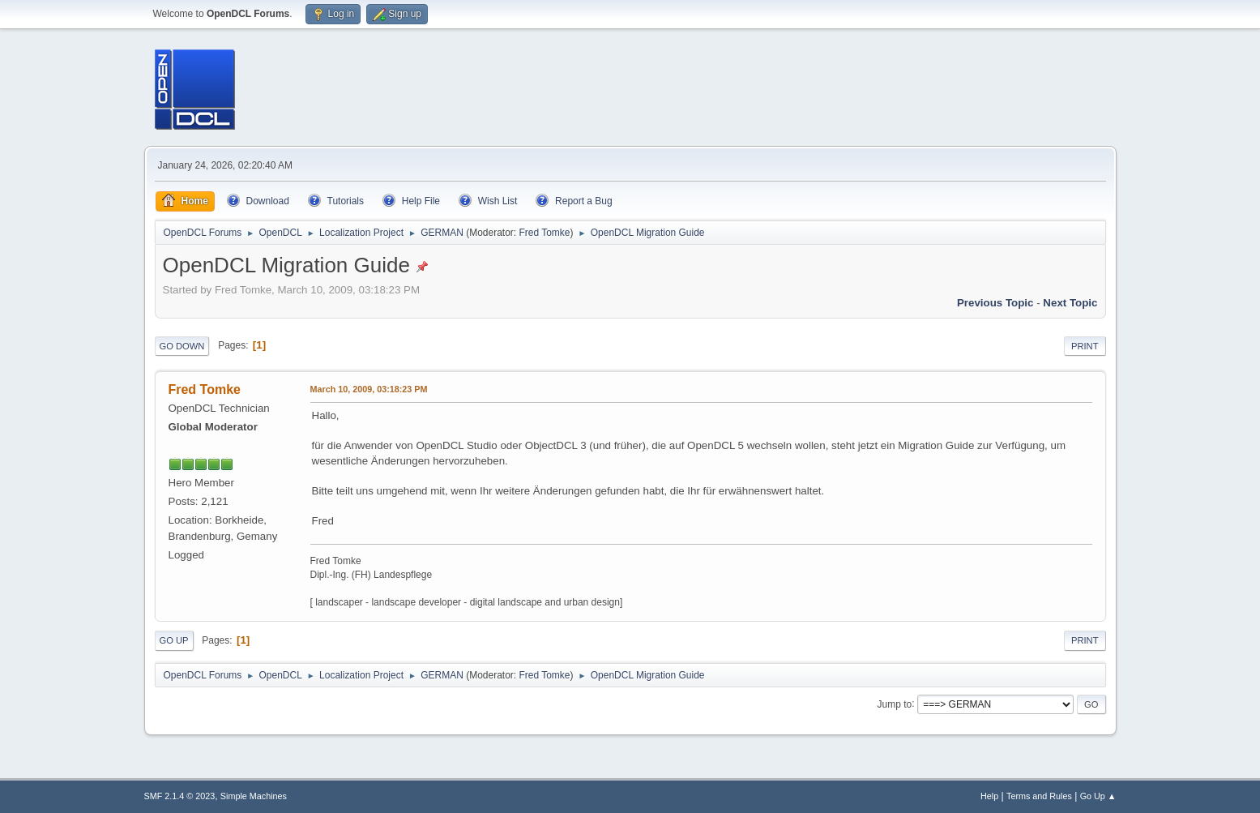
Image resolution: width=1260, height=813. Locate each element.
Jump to (895, 703)
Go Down (182, 346)
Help (989, 796)
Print (1085, 346)
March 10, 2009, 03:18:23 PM (369, 389)
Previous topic (995, 303)
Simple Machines (253, 796)
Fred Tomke (544, 232)
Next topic (1070, 303)
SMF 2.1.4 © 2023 (180, 796)
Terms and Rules (1039, 796)
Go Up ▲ (1098, 796)
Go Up (174, 640)
